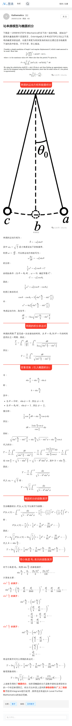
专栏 (19, 3)
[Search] (27, 4)
